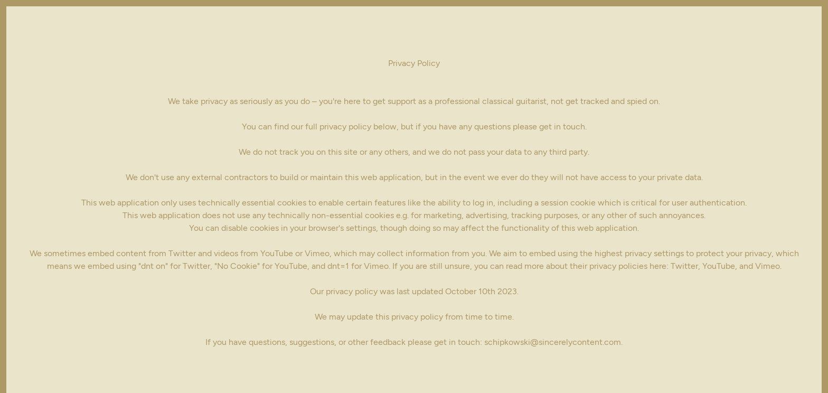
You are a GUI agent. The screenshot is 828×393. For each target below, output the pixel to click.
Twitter (684, 266)
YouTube (718, 266)
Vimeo (767, 266)
